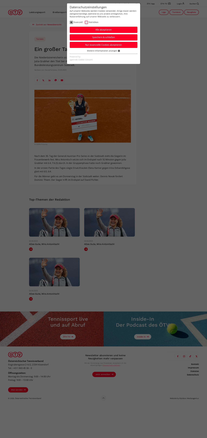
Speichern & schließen (103, 37)
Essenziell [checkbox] (78, 22)
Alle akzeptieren (103, 29)
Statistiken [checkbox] (93, 22)
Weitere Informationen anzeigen (103, 50)
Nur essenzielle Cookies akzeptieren (103, 44)
